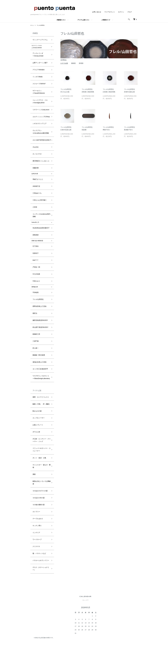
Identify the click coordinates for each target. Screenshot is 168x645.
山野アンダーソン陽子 (38, 54)
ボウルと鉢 (35, 298)
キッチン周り (35, 356)
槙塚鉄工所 (35, 231)
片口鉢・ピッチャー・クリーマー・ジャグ (41, 304)
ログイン (121, 12)
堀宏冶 (33, 218)
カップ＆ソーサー (37, 290)
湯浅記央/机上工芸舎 (37, 249)
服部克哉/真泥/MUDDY (38, 222)
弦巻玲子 (34, 178)
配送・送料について (88, 597)
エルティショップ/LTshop (39, 87)
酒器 (33, 325)
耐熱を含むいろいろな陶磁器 (40, 330)
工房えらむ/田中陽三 (37, 143)
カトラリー (35, 347)
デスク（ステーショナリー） (40, 383)
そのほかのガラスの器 (38, 334)
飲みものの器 (35, 285)
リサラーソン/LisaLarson (39, 83)
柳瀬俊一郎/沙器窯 (37, 245)
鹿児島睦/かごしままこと (39, 116)
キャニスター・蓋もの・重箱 (40, 321)
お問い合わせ (96, 12)
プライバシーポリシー (88, 612)
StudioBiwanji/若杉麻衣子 (39, 160)
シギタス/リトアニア (37, 91)
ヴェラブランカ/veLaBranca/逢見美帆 (41, 97)
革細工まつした (36, 129)
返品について (85, 601)
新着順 (81, 63)
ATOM (115, 594)
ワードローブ (35, 365)
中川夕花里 (35, 191)
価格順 (73, 63)
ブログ (129, 12)
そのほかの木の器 (37, 338)
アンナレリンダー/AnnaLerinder (41, 49)
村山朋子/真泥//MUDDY (38, 227)
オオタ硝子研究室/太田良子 (39, 103)
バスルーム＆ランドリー (39, 378)
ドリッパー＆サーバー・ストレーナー (41, 311)
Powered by (84, 640)
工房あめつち (35, 138)
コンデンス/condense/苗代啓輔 (40, 151)
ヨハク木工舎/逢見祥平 (38, 254)
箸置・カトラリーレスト (39, 276)
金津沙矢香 (35, 125)
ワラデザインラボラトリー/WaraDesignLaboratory (39, 259)
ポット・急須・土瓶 (37, 316)
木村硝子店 (35, 134)
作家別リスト (61, 20)
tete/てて (34, 182)
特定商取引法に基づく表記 (90, 608)
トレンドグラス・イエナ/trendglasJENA (38, 77)
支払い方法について (88, 605)
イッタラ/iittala (36, 63)
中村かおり (35, 196)
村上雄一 (34, 240)
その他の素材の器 (37, 343)
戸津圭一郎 (35, 187)
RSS (110, 594)
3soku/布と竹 (35, 156)
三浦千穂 (34, 236)
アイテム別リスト (83, 20)
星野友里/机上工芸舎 (37, 214)
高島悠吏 (34, 165)
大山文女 (34, 107)
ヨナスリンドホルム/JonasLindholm (37, 44)
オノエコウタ (35, 111)
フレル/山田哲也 (42, 25)
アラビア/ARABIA (37, 58)
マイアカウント (109, 12)
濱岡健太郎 (35, 200)
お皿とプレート (36, 294)
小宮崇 (33, 147)
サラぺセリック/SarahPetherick (41, 71)
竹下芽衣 (34, 174)
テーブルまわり (36, 352)
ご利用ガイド (105, 20)
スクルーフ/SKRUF (37, 67)
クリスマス (35, 370)
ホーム (32, 25)
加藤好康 (34, 120)
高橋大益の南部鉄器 (37, 169)
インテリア (35, 361)
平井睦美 (34, 205)
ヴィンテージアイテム (38, 38)
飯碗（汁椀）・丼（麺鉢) (39, 281)
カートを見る (131, 601)
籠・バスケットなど (37, 374)
